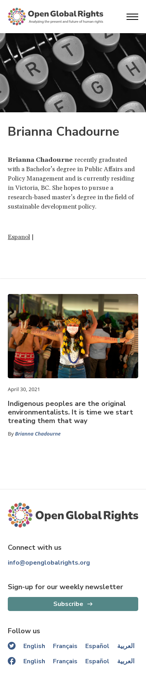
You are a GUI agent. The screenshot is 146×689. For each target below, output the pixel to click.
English (34, 646)
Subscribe (68, 604)
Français (65, 646)
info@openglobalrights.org (49, 562)
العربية (125, 646)
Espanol (19, 237)
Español (97, 646)
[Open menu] (132, 17)
